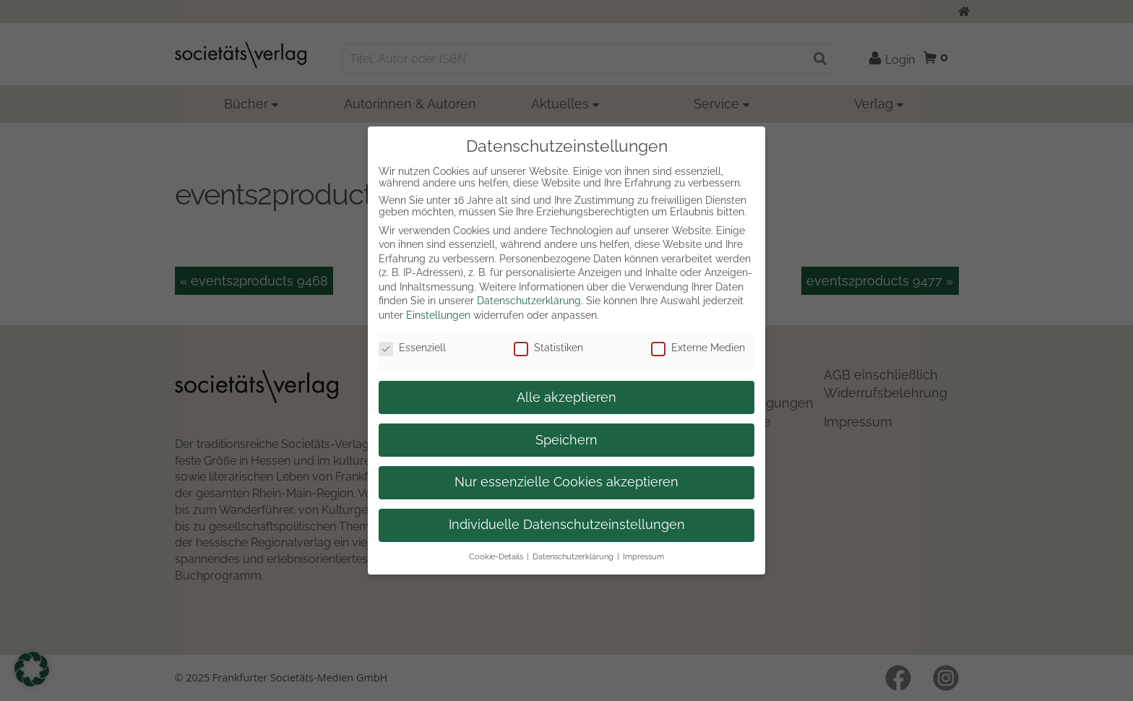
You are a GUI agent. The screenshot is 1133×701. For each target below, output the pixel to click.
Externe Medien (698, 347)
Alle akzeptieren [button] (566, 397)
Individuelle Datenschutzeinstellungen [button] (567, 524)
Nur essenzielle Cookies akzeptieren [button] (566, 482)
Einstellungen (438, 315)
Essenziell (412, 347)
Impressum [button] (643, 556)
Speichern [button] (566, 440)
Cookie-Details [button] (496, 556)
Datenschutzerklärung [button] (573, 556)
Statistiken (548, 347)
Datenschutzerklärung (529, 300)
